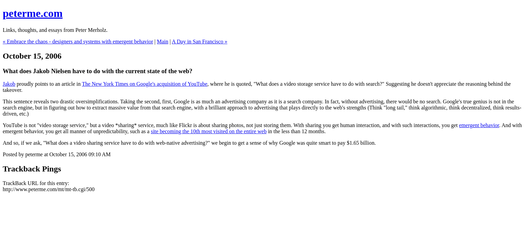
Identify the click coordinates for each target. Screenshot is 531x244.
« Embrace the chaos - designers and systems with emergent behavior (78, 41)
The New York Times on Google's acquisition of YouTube (144, 84)
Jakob (9, 84)
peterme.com (33, 13)
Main (162, 41)
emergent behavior (479, 125)
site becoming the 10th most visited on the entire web (209, 131)
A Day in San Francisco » (199, 41)
